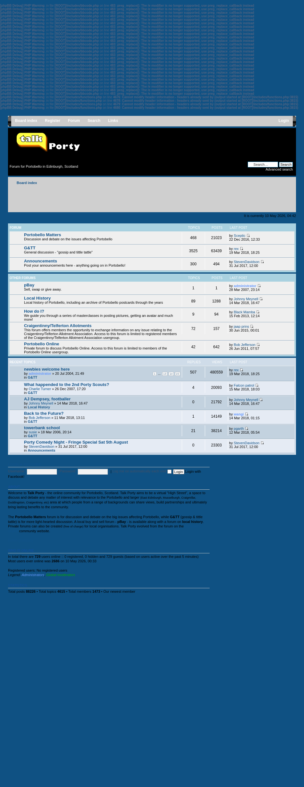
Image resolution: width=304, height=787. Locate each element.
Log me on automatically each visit (141, 471)
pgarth (239, 428)
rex (236, 249)
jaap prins (241, 326)
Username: (16, 471)
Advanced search (279, 169)
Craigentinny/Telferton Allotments (58, 325)
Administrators (33, 575)
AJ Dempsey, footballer (47, 399)
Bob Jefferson (245, 345)
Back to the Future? (44, 413)
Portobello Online (41, 343)
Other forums (23, 278)
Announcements (40, 261)
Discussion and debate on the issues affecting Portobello (68, 236)
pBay (29, 285)
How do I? (34, 311)
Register (32, 464)
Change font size (288, 181)
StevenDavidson (247, 262)
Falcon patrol (244, 385)
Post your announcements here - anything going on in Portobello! (74, 263)
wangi (239, 414)
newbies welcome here (47, 369)
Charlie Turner (40, 389)
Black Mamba (244, 312)
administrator (245, 286)
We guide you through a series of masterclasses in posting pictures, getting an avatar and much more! (98, 315)
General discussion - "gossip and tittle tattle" (58, 249)
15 (177, 373)
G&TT (30, 247)
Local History (37, 298)
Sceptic (239, 235)
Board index (27, 183)
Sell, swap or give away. (42, 287)
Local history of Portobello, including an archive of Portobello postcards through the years (93, 300)
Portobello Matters (42, 234)
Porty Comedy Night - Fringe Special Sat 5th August (76, 442)
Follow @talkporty (21, 540)
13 (164, 373)
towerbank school (42, 427)
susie (33, 432)
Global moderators (60, 575)
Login (13, 464)
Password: (68, 471)
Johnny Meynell (246, 299)
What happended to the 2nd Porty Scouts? (66, 384)
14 (171, 373)
